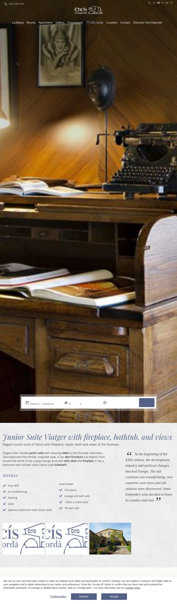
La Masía (18, 22)
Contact (125, 22)
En (158, 2)
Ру (171, 2)
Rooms (31, 22)
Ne (167, 2)
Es (149, 2)
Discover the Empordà (147, 22)
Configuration (58, 596)
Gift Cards (96, 22)
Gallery (60, 22)
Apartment (46, 22)
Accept (114, 596)
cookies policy (132, 587)
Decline (83, 596)
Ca (154, 2)
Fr (163, 2)
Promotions (75, 22)
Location (111, 22)
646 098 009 (16, 4)
